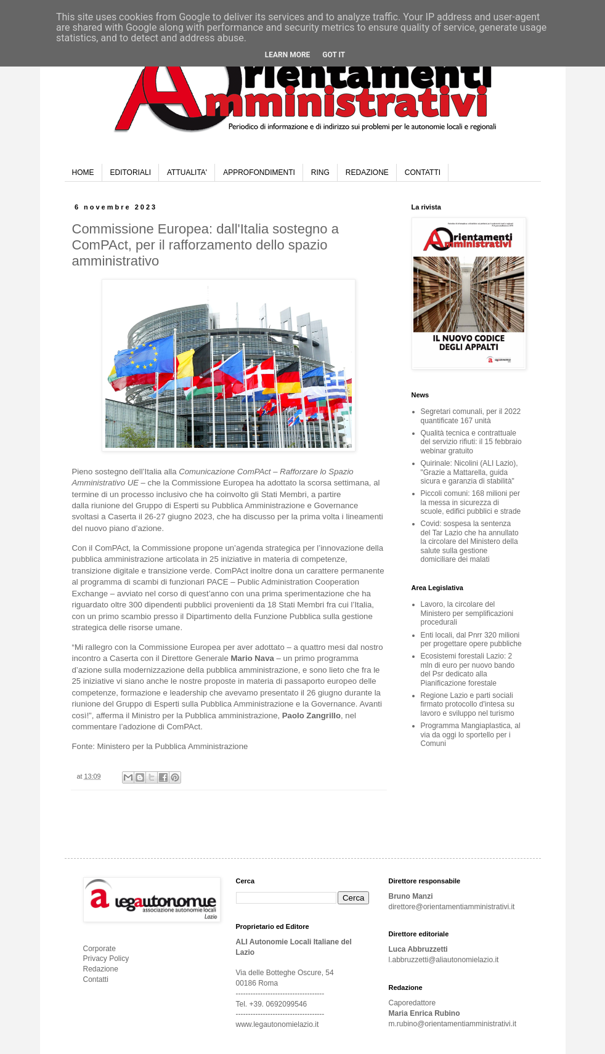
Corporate (99, 948)
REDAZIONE (367, 172)
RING (320, 172)
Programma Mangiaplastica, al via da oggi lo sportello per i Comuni (471, 734)
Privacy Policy (106, 958)
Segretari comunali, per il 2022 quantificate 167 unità (471, 415)
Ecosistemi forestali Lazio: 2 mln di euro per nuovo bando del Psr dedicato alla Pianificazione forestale (468, 669)
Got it (333, 55)
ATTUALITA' (187, 172)
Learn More (288, 55)
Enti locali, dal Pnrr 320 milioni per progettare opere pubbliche (471, 639)
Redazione (100, 969)
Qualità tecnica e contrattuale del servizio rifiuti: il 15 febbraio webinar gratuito (471, 442)
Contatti (95, 979)
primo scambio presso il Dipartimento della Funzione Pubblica (210, 616)
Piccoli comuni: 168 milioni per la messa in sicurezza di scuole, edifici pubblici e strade (471, 502)
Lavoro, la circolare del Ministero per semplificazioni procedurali (467, 613)
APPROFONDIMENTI (259, 172)
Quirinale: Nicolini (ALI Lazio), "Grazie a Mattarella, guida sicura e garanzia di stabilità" (469, 472)
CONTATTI (423, 172)
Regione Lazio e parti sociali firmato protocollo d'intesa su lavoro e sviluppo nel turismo (467, 704)
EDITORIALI (130, 172)
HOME (83, 172)
